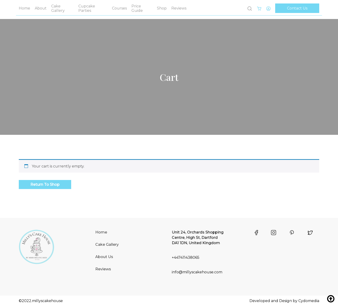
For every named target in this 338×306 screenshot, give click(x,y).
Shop (162, 8)
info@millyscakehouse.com (197, 272)
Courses (119, 8)
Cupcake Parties (86, 8)
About (41, 8)
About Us (104, 257)
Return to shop (45, 184)
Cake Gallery (58, 8)
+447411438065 (185, 257)
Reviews (178, 8)
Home (24, 8)
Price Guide (137, 8)
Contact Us (297, 8)
